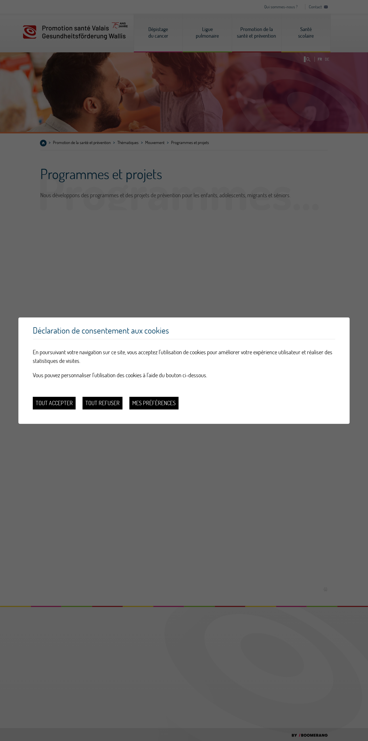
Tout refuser (102, 403)
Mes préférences (154, 403)
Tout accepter (54, 403)
